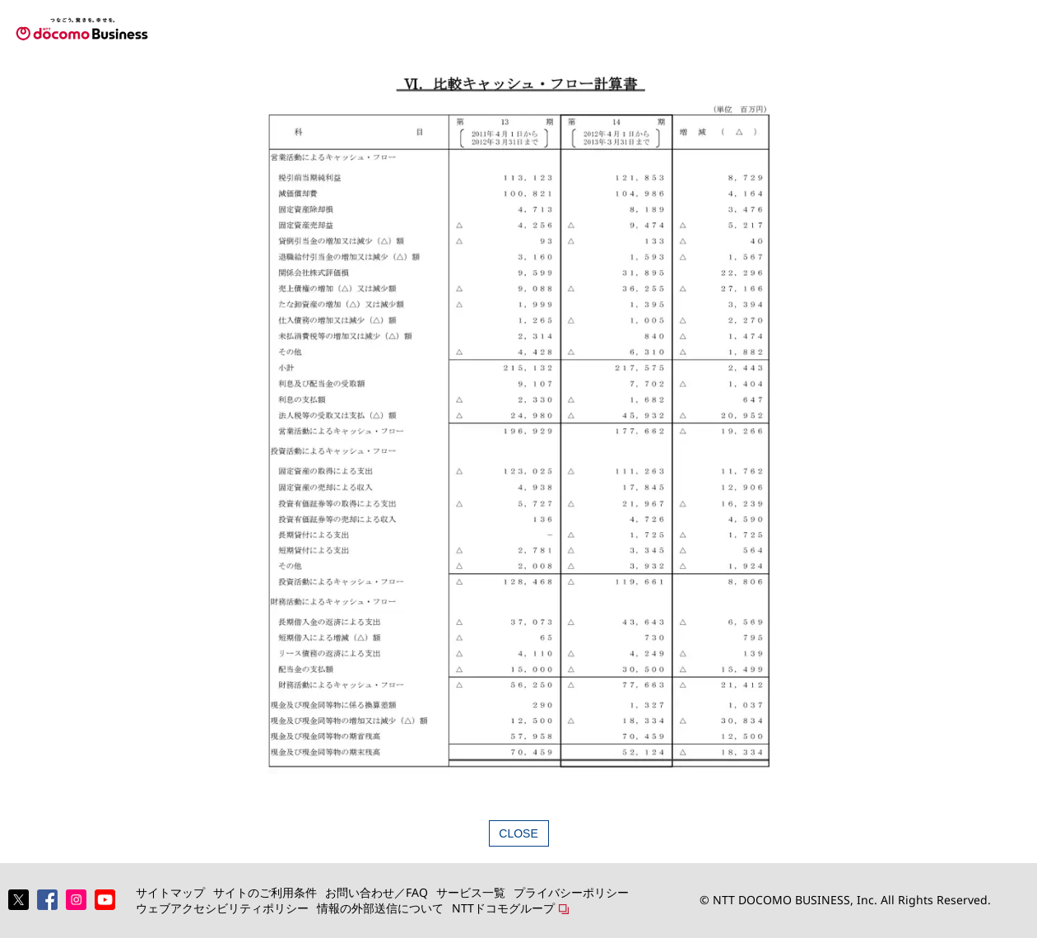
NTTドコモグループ (503, 908)
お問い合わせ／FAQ (376, 892)
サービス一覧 (470, 892)
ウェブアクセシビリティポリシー (222, 908)
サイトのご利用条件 (265, 892)
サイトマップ (170, 892)
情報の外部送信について (380, 908)
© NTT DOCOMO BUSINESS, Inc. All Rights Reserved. (845, 900)
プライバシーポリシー (571, 892)
